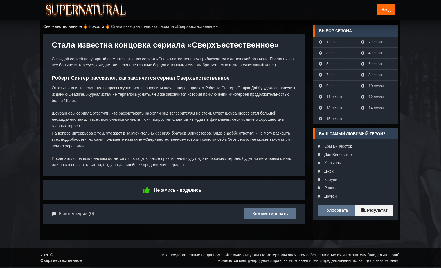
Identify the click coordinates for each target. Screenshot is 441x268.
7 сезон (329, 75)
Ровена (330, 188)
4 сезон (371, 53)
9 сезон (329, 86)
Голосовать (336, 210)
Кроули (330, 179)
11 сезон (330, 97)
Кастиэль (332, 162)
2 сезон (371, 42)
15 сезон (330, 119)
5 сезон (329, 64)
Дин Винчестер (337, 154)
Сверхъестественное (61, 260)
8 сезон (371, 75)
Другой (330, 196)
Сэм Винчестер (337, 146)
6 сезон (371, 64)
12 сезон (372, 97)
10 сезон (372, 86)
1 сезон (329, 42)
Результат (374, 210)
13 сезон (330, 108)
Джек (328, 171)
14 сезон (372, 108)
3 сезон (329, 53)
